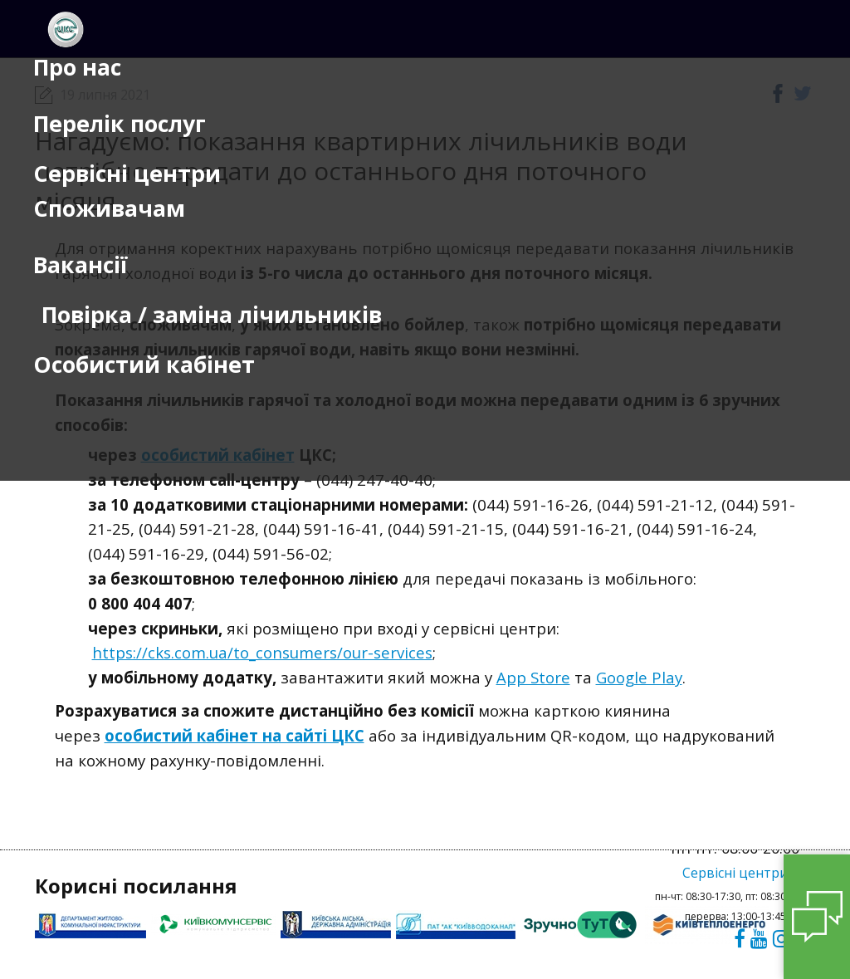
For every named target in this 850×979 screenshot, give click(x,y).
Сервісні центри (127, 173)
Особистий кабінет (144, 364)
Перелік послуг (119, 124)
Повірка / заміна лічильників (212, 315)
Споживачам (109, 208)
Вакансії (80, 265)
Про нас (77, 67)
